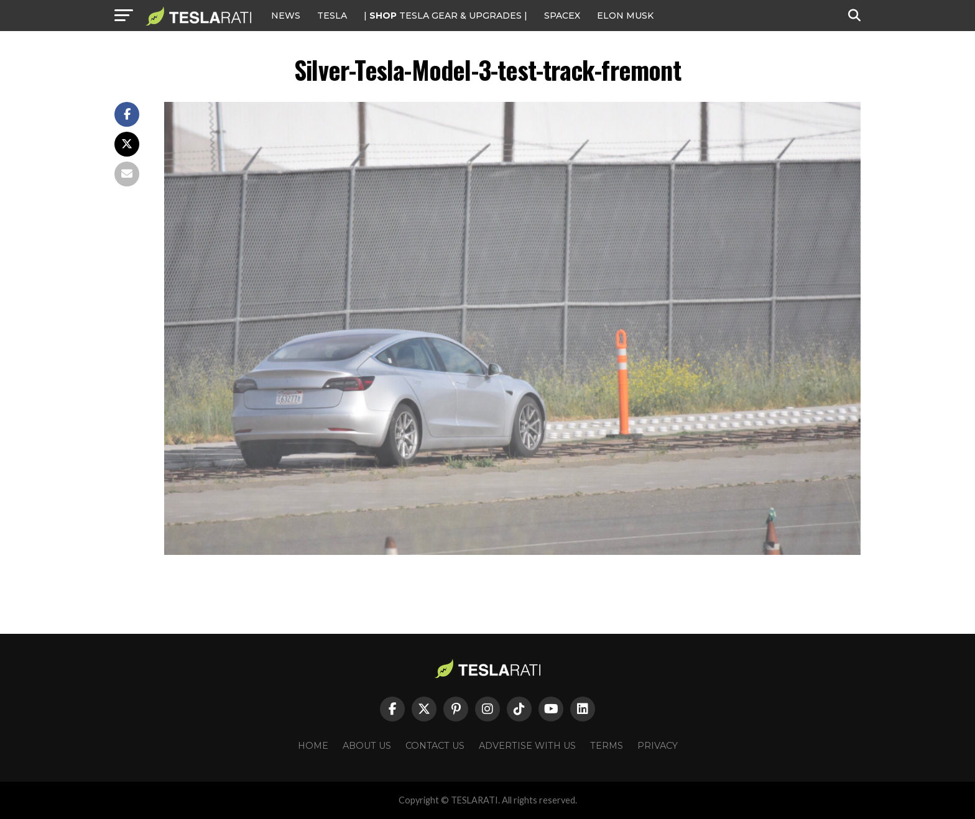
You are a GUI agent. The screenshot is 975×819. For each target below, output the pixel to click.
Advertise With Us (527, 745)
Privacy (657, 745)
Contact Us (434, 745)
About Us (367, 745)
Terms (606, 745)
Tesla (332, 15)
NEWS (285, 15)
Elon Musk (625, 15)
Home (313, 745)
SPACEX (562, 15)
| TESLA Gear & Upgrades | (445, 15)
